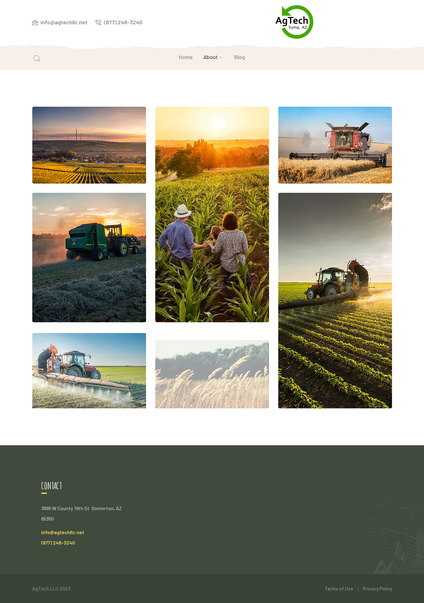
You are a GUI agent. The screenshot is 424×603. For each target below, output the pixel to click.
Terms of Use (339, 588)
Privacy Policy (377, 588)
